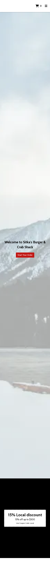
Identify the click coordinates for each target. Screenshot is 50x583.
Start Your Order (25, 255)
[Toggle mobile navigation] (46, 6)
